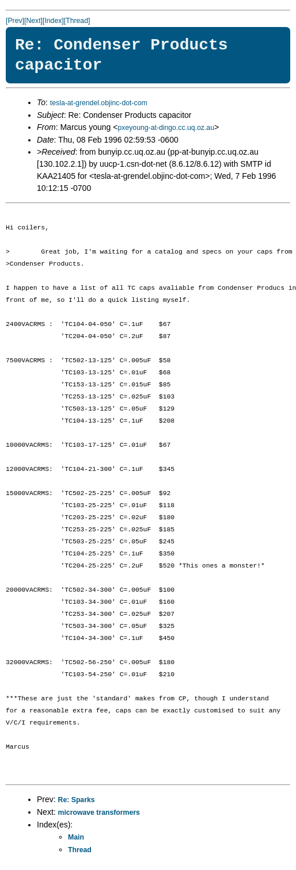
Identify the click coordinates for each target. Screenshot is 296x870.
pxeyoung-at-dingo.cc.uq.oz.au (165, 128)
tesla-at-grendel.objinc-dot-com (98, 103)
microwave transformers (99, 812)
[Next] (33, 21)
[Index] (53, 21)
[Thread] (77, 21)
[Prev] (15, 21)
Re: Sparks (76, 800)
